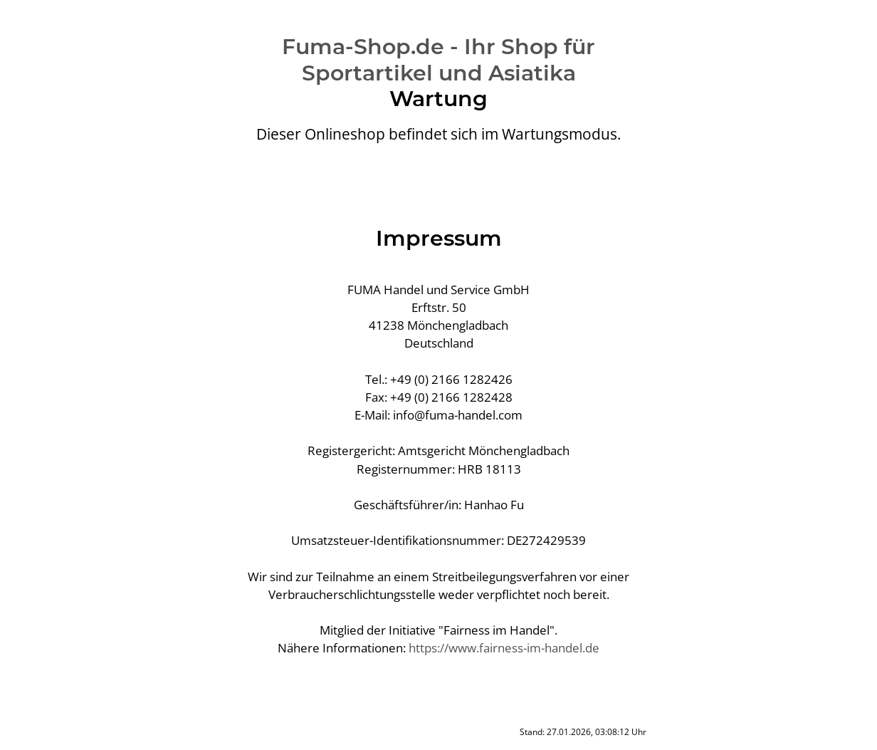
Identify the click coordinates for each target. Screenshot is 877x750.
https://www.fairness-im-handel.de (504, 648)
